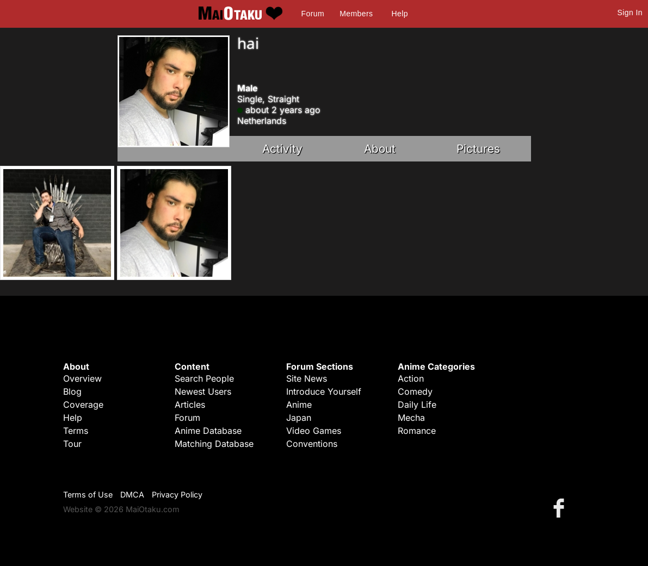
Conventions (311, 443)
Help (400, 13)
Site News (306, 378)
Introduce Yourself (323, 391)
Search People (204, 378)
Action (411, 378)
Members (356, 13)
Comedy (415, 391)
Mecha (411, 417)
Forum (312, 13)
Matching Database (214, 443)
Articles (190, 404)
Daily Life (417, 404)
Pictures (478, 149)
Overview (82, 378)
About (380, 149)
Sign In (630, 12)
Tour (72, 443)
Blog (72, 391)
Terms (75, 430)
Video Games (313, 430)
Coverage (83, 404)
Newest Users (203, 391)
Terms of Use (88, 494)
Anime (299, 404)
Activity (282, 149)
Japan (298, 417)
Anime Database (208, 430)
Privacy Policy (177, 494)
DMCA (132, 494)
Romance (417, 430)
